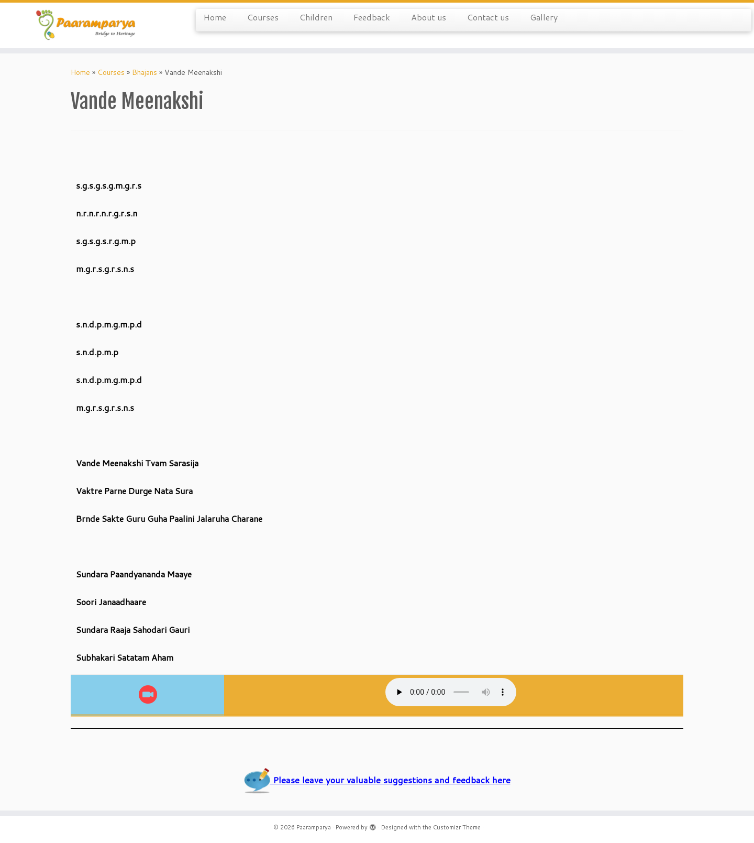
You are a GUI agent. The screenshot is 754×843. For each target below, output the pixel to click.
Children (316, 17)
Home (215, 17)
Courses (263, 17)
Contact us (488, 17)
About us (428, 17)
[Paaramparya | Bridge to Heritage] (87, 25)
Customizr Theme (457, 827)
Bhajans (144, 72)
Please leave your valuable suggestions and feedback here (377, 780)
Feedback (371, 17)
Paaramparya (313, 827)
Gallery (544, 17)
